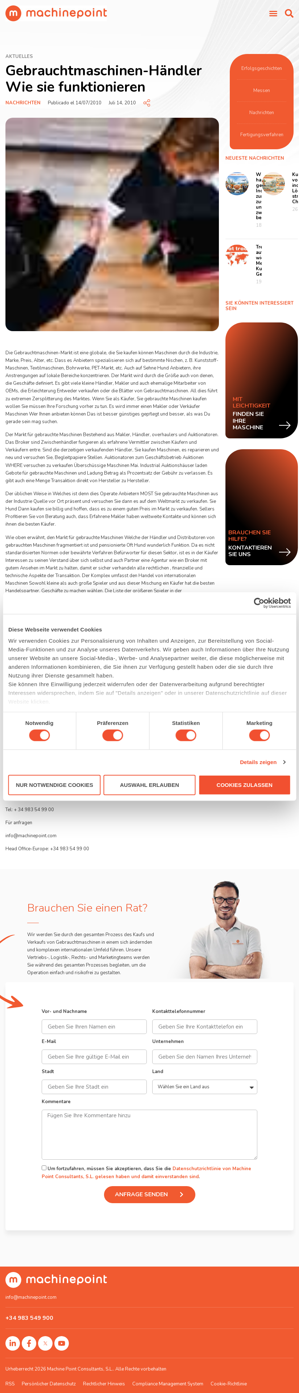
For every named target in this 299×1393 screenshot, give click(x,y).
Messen (261, 90)
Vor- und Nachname (64, 1012)
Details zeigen (258, 762)
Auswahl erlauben (149, 784)
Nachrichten (23, 103)
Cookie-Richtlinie (229, 1384)
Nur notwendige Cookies (54, 784)
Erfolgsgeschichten (261, 68)
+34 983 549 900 (29, 1318)
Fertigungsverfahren (261, 135)
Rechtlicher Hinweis (104, 1384)
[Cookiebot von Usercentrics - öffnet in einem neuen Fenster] (259, 602)
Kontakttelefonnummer (178, 1012)
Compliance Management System (167, 1384)
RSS (9, 1384)
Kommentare (56, 1102)
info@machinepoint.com (31, 1297)
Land (157, 1072)
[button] (289, 13)
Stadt (48, 1072)
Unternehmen (168, 1042)
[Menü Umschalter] (273, 13)
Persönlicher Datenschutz (49, 1384)
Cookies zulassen (245, 784)
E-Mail (49, 1042)
